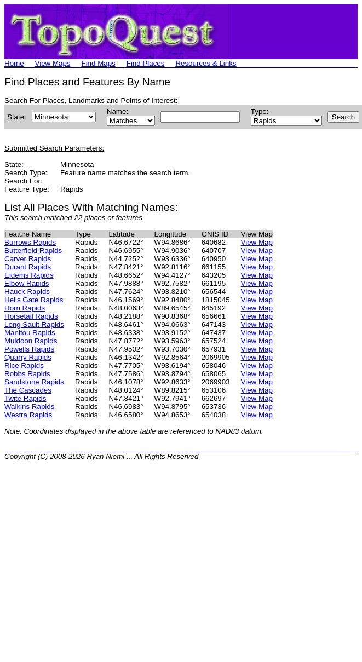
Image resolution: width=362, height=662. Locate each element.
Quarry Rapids (27, 357)
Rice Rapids (24, 365)
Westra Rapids (28, 415)
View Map (257, 242)
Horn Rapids (24, 308)
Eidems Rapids (29, 275)
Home (14, 63)
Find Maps (99, 63)
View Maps (53, 63)
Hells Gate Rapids (33, 300)
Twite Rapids (25, 398)
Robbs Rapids (27, 374)
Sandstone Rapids (34, 382)
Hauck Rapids (27, 291)
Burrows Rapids (30, 242)
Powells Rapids (29, 349)
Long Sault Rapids (34, 324)
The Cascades (27, 390)
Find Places (146, 63)
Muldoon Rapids (30, 341)
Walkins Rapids (29, 406)
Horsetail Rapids (31, 316)
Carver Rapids (27, 259)
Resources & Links (205, 63)
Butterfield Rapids (33, 250)
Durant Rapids (27, 267)
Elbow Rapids (26, 283)
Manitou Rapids (29, 333)
